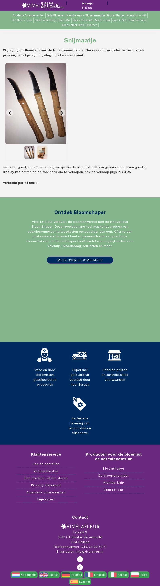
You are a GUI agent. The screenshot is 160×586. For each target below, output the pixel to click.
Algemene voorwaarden (46, 492)
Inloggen (47, 2)
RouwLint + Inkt (136, 15)
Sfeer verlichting (45, 20)
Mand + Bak (102, 20)
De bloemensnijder (113, 475)
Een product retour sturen (46, 478)
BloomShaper (116, 15)
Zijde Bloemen (55, 15)
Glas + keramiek (82, 20)
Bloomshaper (114, 468)
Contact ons (114, 489)
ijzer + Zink (119, 20)
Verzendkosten (46, 471)
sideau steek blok (72, 25)
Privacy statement (46, 485)
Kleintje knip (114, 482)
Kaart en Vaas (138, 20)
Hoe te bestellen (46, 464)
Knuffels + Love (22, 20)
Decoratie (64, 20)
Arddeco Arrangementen (28, 15)
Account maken (53, 7)
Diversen (91, 25)
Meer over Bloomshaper (80, 260)
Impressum (46, 499)
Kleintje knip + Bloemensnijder (86, 15)
